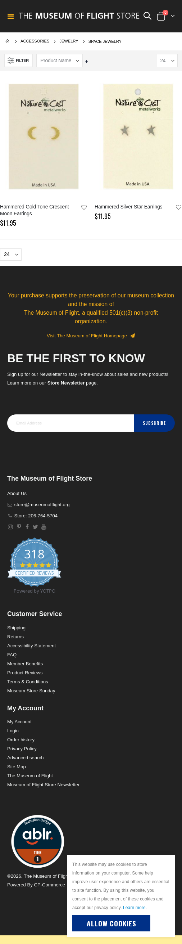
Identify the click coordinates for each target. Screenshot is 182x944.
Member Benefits (25, 663)
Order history (21, 739)
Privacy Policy (22, 748)
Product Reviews (25, 672)
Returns (15, 636)
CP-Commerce (49, 884)
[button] (84, 207)
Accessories (35, 41)
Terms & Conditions (27, 681)
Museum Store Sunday (31, 690)
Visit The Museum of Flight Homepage (91, 335)
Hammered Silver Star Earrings (128, 207)
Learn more (134, 907)
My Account (19, 721)
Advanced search (25, 757)
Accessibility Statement (31, 645)
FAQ (12, 654)
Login (13, 730)
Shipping (16, 627)
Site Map (16, 766)
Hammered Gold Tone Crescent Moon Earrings (34, 210)
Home (7, 41)
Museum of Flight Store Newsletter (43, 784)
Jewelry (68, 41)
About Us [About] (17, 493)
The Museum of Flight (30, 775)
